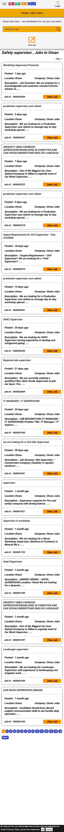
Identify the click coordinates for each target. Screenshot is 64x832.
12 (46, 732)
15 (60, 732)
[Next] (5, 738)
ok (43, 829)
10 (37, 732)
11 (42, 732)
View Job (52, 96)
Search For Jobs (12, 29)
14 (56, 732)
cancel (49, 829)
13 (51, 732)
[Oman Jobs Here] (22, 5)
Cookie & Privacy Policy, (10, 830)
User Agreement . (33, 830)
